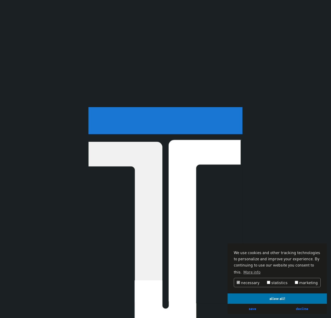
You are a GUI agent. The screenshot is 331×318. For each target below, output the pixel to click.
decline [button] (302, 308)
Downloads (153, 302)
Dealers (184, 302)
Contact (202, 302)
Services (28, 302)
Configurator (102, 302)
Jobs (170, 302)
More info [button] (251, 272)
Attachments (128, 302)
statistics (277, 282)
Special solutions (54, 302)
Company (80, 302)
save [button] (252, 308)
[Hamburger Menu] (320, 10)
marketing (306, 282)
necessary (248, 282)
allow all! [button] (277, 298)
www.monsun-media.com (192, 160)
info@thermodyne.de (201, 121)
